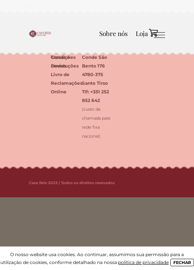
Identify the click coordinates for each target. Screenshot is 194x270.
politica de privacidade (143, 262)
